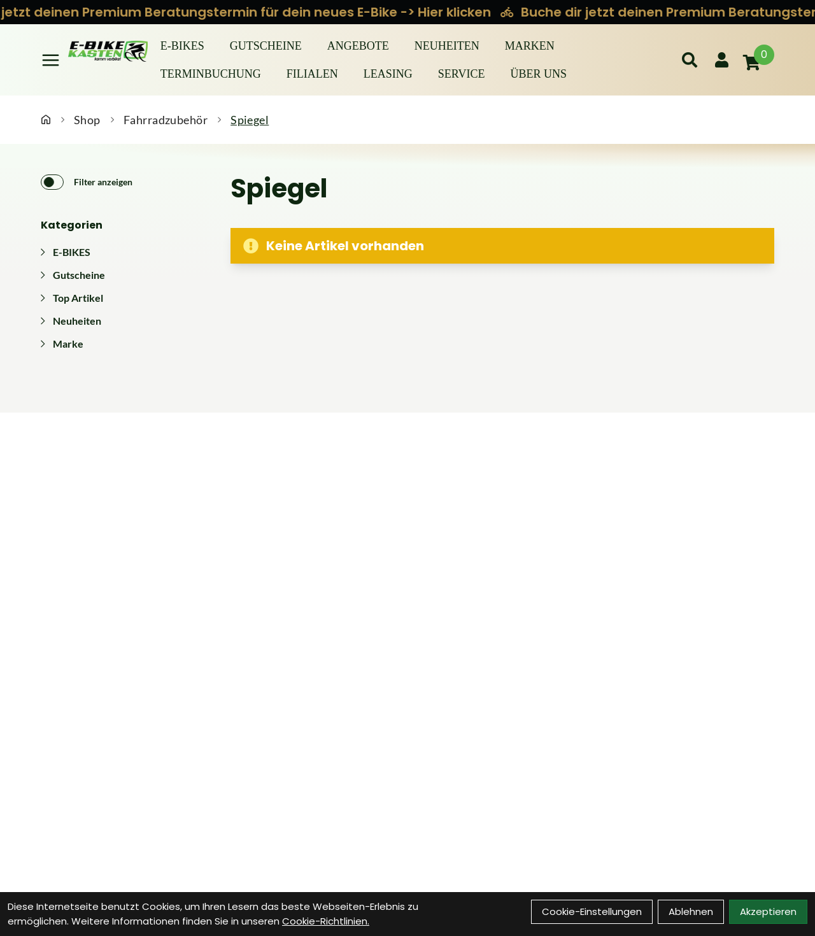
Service (461, 73)
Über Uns (538, 73)
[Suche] (689, 60)
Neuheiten (447, 45)
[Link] (50, 60)
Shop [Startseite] (87, 120)
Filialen (312, 73)
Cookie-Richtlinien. (325, 921)
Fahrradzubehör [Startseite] (166, 120)
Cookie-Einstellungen (592, 911)
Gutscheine (266, 45)
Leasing (388, 73)
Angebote (358, 45)
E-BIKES (182, 45)
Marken (530, 45)
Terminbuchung (210, 73)
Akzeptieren (768, 911)
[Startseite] (46, 120)
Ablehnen (691, 911)
